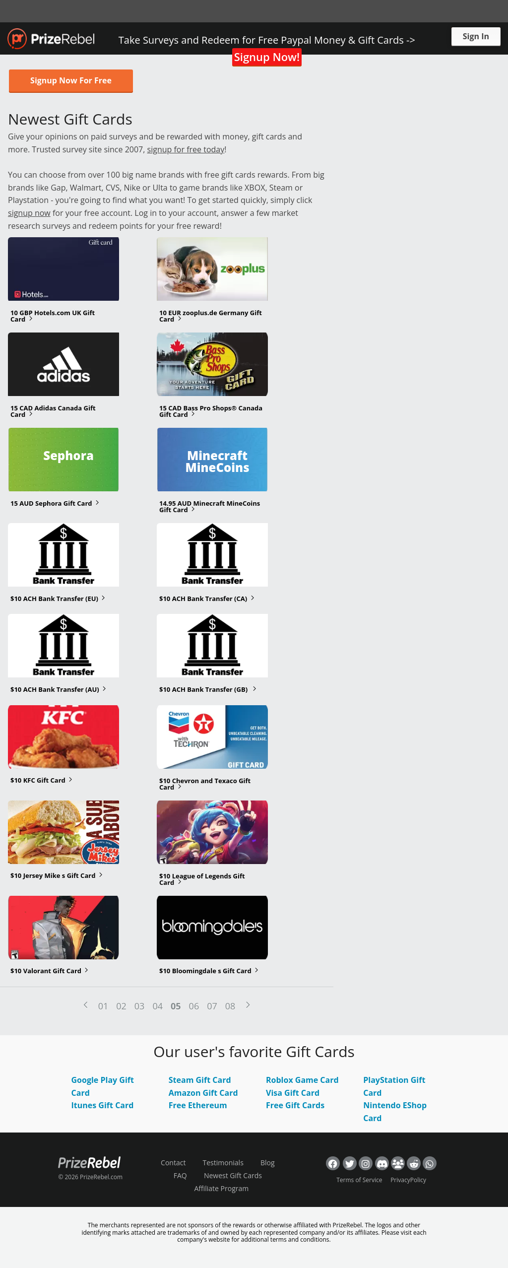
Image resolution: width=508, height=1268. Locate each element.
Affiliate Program (221, 1188)
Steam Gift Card (200, 1079)
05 (176, 1006)
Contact (173, 1162)
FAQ (180, 1175)
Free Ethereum (198, 1105)
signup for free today (186, 149)
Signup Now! (267, 56)
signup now (29, 212)
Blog (267, 1162)
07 (212, 1006)
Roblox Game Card (302, 1079)
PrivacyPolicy (408, 1180)
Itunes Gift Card (102, 1105)
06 (194, 1006)
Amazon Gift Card (203, 1092)
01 (103, 1006)
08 (230, 1006)
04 (157, 1006)
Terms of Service (359, 1180)
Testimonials (223, 1162)
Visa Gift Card (292, 1092)
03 (139, 1006)
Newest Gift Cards (233, 1175)
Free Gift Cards (295, 1105)
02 (121, 1006)
